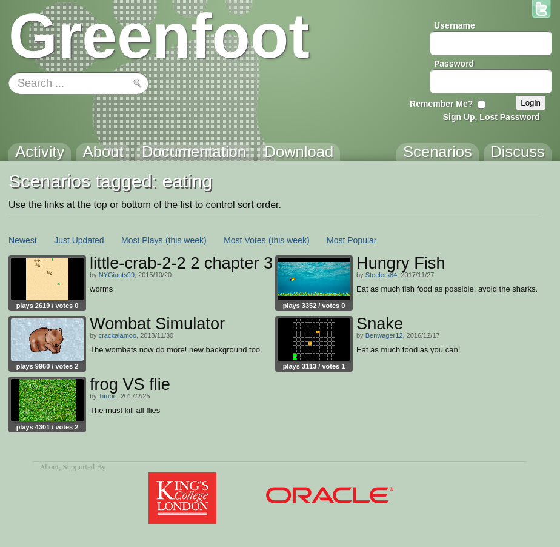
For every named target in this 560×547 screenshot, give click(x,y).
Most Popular (351, 240)
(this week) (186, 240)
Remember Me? (441, 104)
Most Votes (244, 240)
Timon (107, 396)
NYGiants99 (117, 274)
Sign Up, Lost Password (491, 117)
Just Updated (79, 240)
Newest (22, 240)
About (49, 467)
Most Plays (141, 240)
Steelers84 (381, 274)
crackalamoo (117, 335)
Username (454, 25)
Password (454, 64)
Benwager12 (384, 335)
